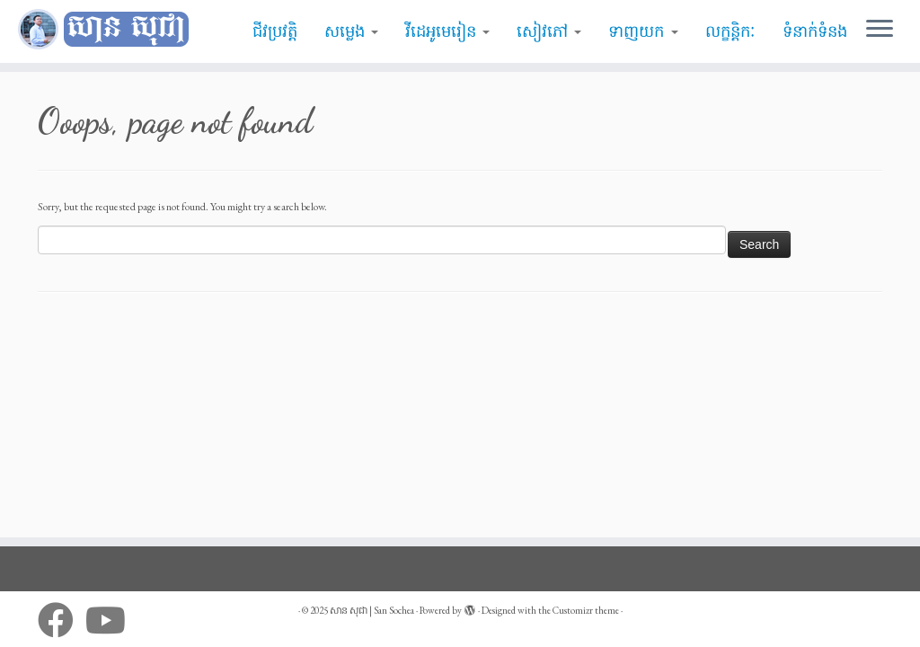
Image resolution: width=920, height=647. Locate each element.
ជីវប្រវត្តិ (274, 31)
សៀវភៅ (549, 31)
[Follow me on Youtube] (111, 620)
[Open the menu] (879, 29)
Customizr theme (586, 610)
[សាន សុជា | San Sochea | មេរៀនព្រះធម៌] (108, 29)
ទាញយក (642, 31)
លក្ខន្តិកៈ (730, 31)
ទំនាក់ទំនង (815, 31)
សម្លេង (351, 31)
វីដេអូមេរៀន (447, 31)
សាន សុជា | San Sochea (372, 610)
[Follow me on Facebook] (61, 620)
